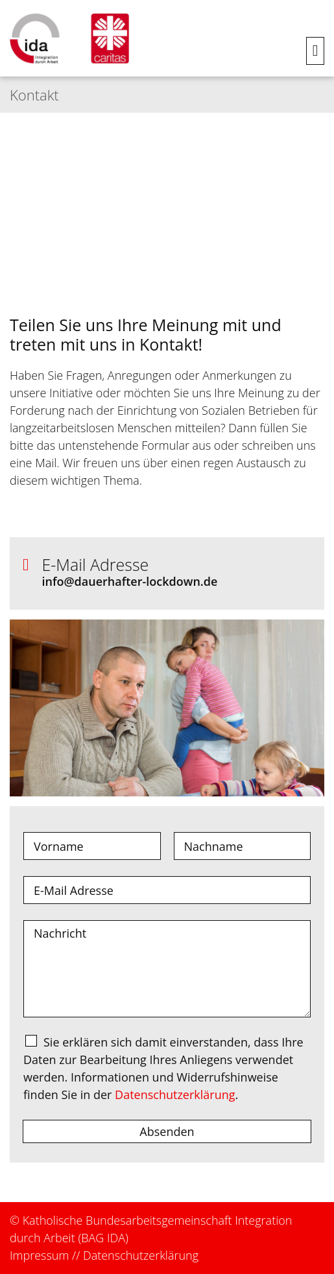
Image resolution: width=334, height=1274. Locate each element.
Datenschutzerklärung (175, 1094)
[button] (315, 51)
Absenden (166, 1131)
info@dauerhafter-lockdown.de (130, 581)
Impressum (39, 1255)
